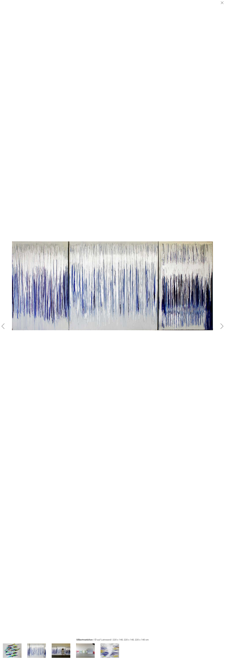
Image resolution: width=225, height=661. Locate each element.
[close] (222, 3)
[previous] (5, 326)
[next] (220, 326)
